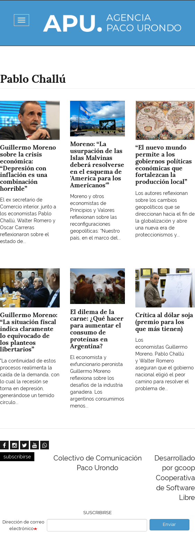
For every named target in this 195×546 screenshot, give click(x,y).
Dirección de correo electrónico (23, 525)
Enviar (169, 524)
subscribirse (17, 456)
